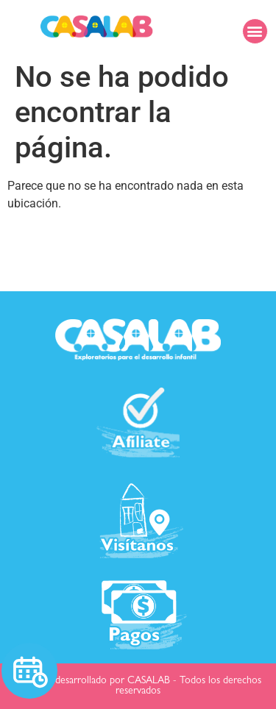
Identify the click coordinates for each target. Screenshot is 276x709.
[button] (255, 31)
